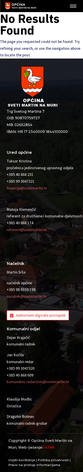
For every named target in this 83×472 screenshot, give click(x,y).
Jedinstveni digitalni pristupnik (40, 315)
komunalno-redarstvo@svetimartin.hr (38, 381)
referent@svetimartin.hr (27, 229)
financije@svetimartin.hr (27, 188)
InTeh (49, 447)
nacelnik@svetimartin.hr (27, 296)
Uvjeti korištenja (21, 460)
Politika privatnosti (53, 460)
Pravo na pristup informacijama (34, 465)
